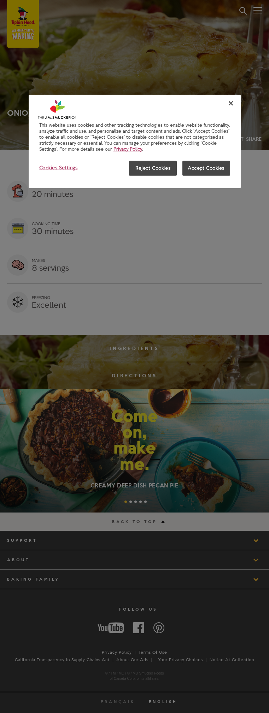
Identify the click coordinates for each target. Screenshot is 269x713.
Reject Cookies (152, 168)
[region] (135, 141)
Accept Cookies (206, 168)
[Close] (231, 103)
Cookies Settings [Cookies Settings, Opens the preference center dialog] (58, 167)
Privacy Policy (127, 149)
